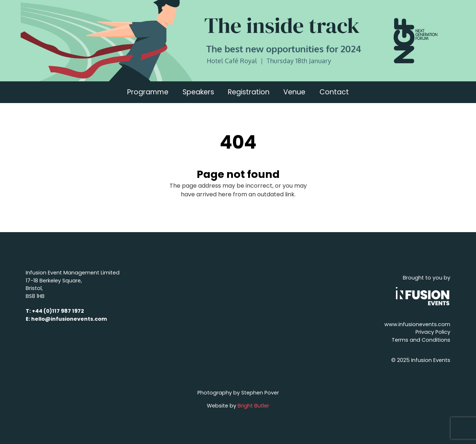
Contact (334, 92)
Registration (249, 92)
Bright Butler (253, 405)
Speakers (198, 92)
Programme (147, 92)
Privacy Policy (433, 332)
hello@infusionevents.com (69, 319)
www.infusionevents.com (417, 324)
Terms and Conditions (421, 339)
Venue (294, 92)
